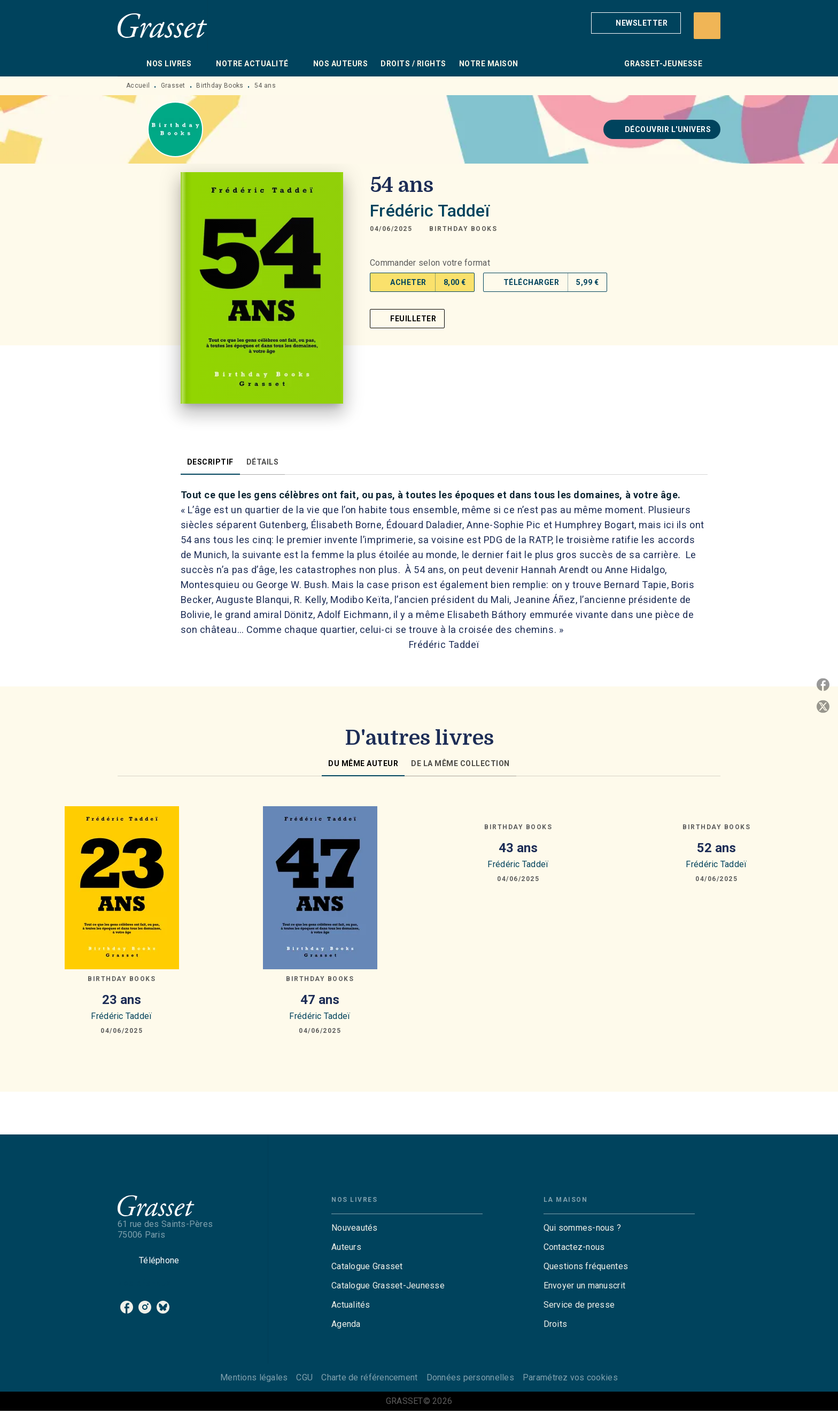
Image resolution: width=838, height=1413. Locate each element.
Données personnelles (470, 1377)
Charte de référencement (369, 1377)
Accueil (138, 85)
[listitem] (127, 1307)
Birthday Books (219, 85)
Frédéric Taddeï (430, 210)
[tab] (129, 63)
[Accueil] (162, 25)
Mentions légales (254, 1377)
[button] (636, 23)
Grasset (173, 85)
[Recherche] (707, 25)
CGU (304, 1377)
